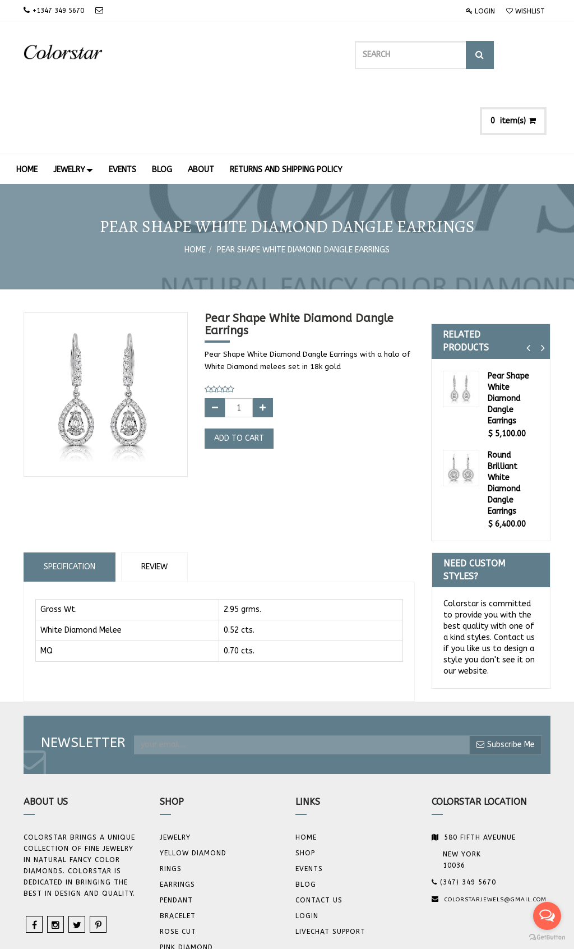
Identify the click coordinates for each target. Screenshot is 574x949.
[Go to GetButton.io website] (547, 937)
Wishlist (525, 11)
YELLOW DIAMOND (193, 788)
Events (309, 804)
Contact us (318, 835)
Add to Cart (239, 373)
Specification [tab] (69, 501)
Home (195, 185)
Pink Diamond (186, 882)
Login (480, 11)
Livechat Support (330, 866)
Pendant (176, 835)
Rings (171, 804)
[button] (528, 283)
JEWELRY (175, 772)
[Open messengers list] (547, 916)
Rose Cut (178, 866)
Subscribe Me (505, 679)
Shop (305, 788)
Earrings (177, 819)
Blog (305, 819)
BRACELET (178, 851)
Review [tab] (154, 501)
